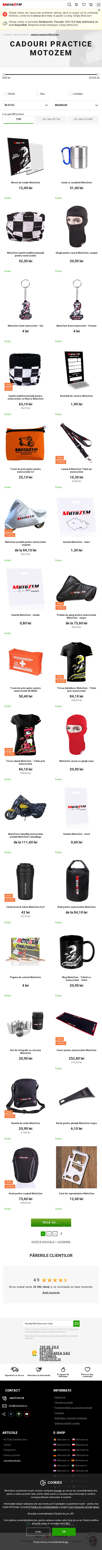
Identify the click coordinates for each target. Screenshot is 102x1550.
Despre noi (60, 1397)
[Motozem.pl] (80, 1444)
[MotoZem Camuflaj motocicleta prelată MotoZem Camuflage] (25, 820)
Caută (69, 4)
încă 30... (51, 1222)
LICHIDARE (64, 1242)
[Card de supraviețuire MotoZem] (76, 1178)
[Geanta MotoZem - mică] (76, 820)
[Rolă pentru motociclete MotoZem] (76, 891)
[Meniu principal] (98, 4)
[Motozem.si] (61, 1460)
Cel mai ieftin (51, 119)
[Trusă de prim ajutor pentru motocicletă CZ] (25, 455)
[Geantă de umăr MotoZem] (25, 1108)
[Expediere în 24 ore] (14, 1372)
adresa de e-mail (42, 15)
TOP (18, 119)
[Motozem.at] (80, 1450)
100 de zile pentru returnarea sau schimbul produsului (55, 1353)
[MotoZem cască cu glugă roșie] (76, 747)
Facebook (11, 1412)
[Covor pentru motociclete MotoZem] (76, 1036)
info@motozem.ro (18, 1405)
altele (60, 1233)
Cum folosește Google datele (84, 1507)
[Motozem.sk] (61, 1444)
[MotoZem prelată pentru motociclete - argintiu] (25, 528)
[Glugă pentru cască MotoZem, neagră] (76, 238)
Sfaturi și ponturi (12, 1455)
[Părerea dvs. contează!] (87, 1372)
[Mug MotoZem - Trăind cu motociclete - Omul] (76, 963)
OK (63, 1531)
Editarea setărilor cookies (67, 1423)
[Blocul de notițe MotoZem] (25, 167)
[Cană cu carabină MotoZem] (76, 167)
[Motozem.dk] (80, 1470)
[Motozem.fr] (61, 1465)
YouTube (26, 1412)
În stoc (10, 105)
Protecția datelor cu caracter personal (73, 1407)
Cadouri (8, 35)
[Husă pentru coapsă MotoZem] (25, 1178)
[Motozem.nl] (61, 1470)
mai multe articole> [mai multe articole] (12, 1460)
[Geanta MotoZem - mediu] (25, 601)
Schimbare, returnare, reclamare (71, 1418)
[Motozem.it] (79, 1465)
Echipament (10, 1450)
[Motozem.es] (79, 1460)
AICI (67, 1523)
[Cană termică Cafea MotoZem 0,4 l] (25, 891)
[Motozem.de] (61, 1455)
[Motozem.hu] (61, 1450)
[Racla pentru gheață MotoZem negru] (76, 1108)
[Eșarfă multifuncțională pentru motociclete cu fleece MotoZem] (25, 382)
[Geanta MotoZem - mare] (76, 528)
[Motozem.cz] (80, 1439)
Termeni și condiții (64, 1402)
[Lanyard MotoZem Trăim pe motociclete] (76, 455)
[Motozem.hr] (80, 1455)
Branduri (61, 105)
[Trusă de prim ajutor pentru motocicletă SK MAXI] (25, 674)
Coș (90, 4)
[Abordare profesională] (38, 1372)
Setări (38, 1531)
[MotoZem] (12, 4)
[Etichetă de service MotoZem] (76, 382)
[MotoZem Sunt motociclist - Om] (25, 310)
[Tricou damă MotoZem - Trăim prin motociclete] (25, 747)
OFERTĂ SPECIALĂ (43, 1242)
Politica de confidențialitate (44, 1507)
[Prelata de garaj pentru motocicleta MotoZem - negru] (76, 601)
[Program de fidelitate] (63, 1372)
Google (57, 1490)
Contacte (59, 1413)
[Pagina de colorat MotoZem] (25, 963)
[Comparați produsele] (76, 4)
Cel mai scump (83, 119)
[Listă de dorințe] (83, 4)
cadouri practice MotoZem (45, 35)
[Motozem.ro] (61, 1439)
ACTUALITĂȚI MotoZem (15, 1439)
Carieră (7, 1445)
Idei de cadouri (21, 35)
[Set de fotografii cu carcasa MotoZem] (25, 1036)
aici (66, 1542)
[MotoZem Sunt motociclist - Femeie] (76, 310)
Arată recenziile (51, 1293)
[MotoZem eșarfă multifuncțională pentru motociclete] (25, 238)
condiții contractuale (56, 1331)
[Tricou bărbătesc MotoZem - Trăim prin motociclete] (76, 674)
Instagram (19, 1412)
